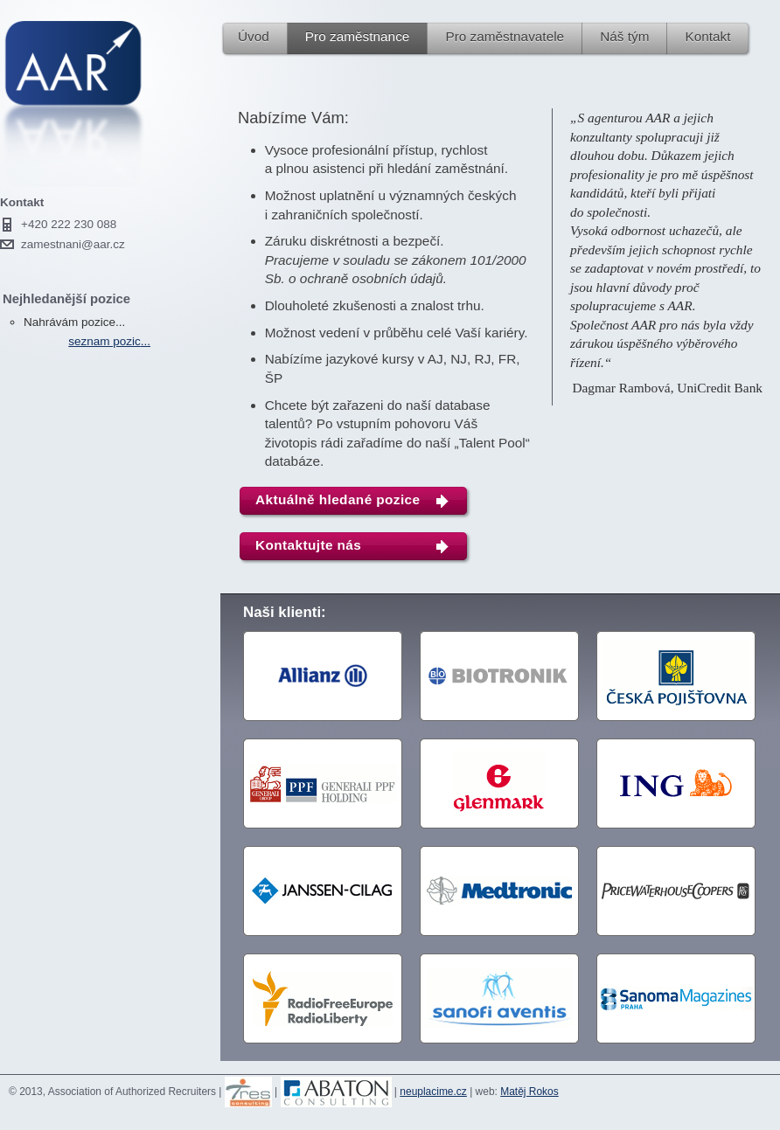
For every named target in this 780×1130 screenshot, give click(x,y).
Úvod (253, 36)
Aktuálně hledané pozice (337, 499)
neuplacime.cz (433, 1091)
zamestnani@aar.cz (73, 244)
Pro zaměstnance (357, 36)
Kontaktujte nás (308, 544)
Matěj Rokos (529, 1091)
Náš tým (624, 36)
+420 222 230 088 (68, 224)
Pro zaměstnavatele (504, 36)
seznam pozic (104, 341)
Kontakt (707, 36)
